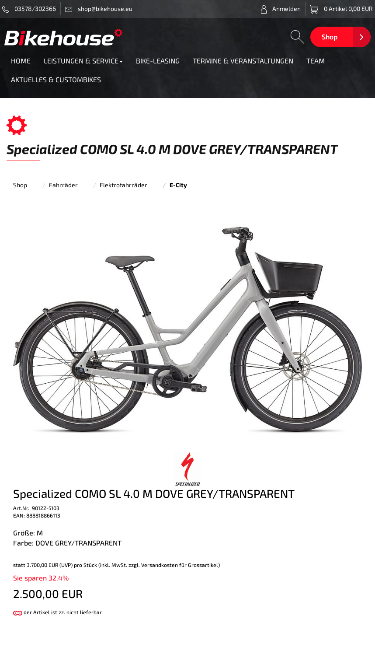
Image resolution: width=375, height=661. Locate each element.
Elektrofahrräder (123, 185)
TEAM (315, 60)
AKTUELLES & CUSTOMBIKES (56, 79)
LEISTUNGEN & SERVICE (83, 60)
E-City (178, 185)
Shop (329, 36)
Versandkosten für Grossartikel (179, 565)
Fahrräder (63, 185)
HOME (21, 60)
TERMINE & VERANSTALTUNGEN (243, 60)
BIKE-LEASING (158, 60)
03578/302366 (29, 9)
